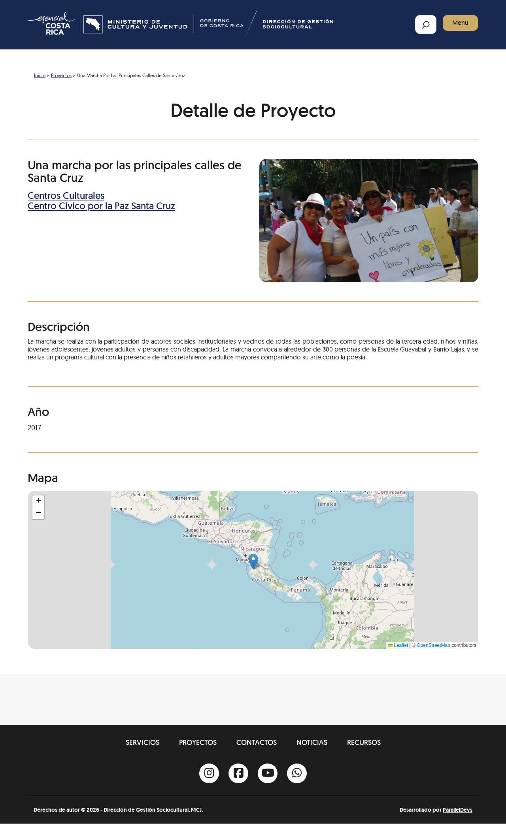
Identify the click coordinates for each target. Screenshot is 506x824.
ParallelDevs (457, 809)
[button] (253, 562)
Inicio (39, 75)
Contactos (256, 742)
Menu (460, 23)
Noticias (311, 742)
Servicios (142, 742)
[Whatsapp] (297, 773)
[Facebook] (238, 773)
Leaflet (398, 645)
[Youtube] (268, 773)
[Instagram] (209, 773)
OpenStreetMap (433, 645)
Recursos (364, 742)
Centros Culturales (66, 195)
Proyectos (61, 75)
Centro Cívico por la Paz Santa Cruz (101, 206)
